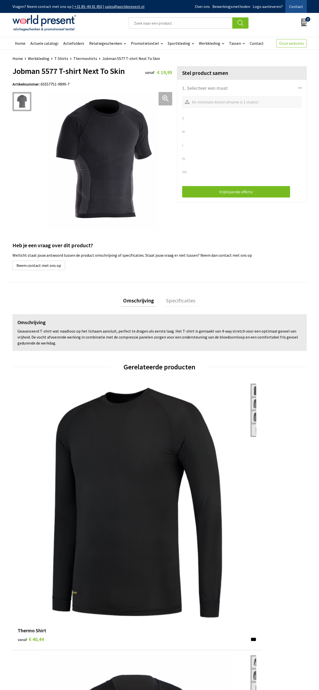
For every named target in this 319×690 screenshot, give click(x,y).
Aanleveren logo (107, 638)
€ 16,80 (251, 466)
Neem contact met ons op (38, 265)
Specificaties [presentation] (178, 301)
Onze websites (291, 43)
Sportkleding (179, 43)
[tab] (140, 301)
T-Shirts (61, 58)
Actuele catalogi (44, 43)
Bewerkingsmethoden (231, 6)
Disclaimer (295, 679)
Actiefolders (73, 43)
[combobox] (181, 23)
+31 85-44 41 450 (88, 6)
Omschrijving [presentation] (140, 301)
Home (20, 43)
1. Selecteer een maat (205, 88)
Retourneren (177, 615)
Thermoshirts (85, 58)
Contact (296, 6)
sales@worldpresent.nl (125, 6)
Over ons (202, 6)
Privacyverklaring (266, 679)
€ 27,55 (104, 473)
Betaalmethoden (180, 607)
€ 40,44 (31, 466)
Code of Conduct (107, 615)
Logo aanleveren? (268, 6)
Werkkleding (209, 43)
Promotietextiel (145, 43)
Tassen (235, 43)
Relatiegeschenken (105, 43)
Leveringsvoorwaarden (112, 623)
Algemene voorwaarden (226, 679)
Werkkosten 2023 (107, 607)
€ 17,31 (178, 473)
